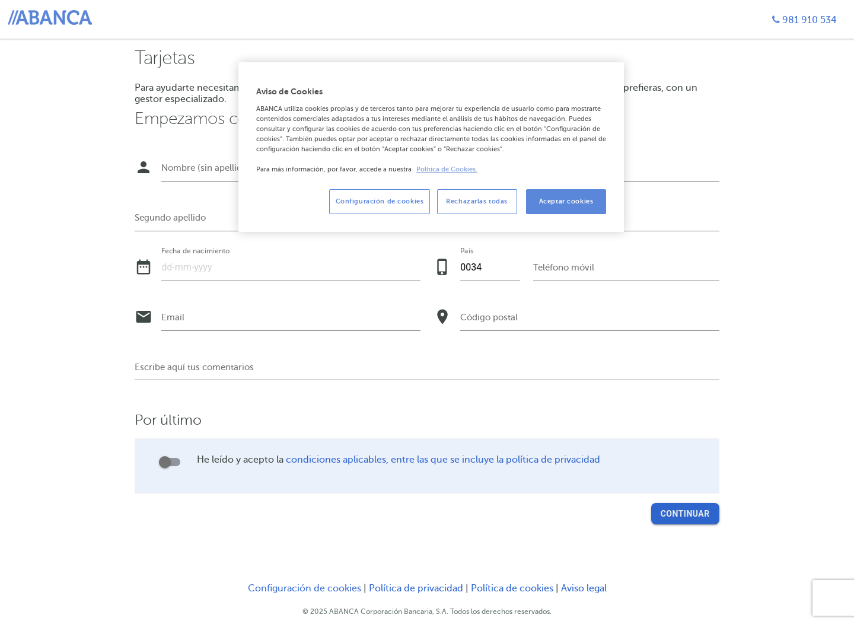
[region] (431, 147)
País (466, 250)
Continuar (685, 513)
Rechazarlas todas (477, 201)
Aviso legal (584, 588)
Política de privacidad (417, 588)
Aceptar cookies (566, 201)
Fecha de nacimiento (195, 250)
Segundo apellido (170, 217)
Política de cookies (513, 588)
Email (172, 317)
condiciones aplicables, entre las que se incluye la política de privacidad (443, 459)
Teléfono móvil (563, 267)
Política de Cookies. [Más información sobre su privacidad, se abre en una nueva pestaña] (446, 169)
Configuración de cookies (304, 588)
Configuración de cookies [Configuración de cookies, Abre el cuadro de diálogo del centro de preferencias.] (380, 201)
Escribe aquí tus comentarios (194, 367)
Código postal (489, 317)
